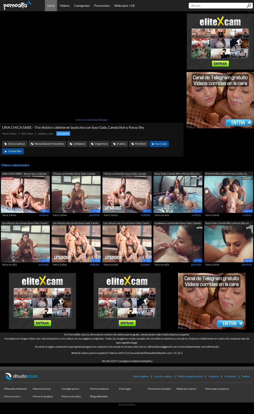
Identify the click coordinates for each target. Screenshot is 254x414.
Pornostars (102, 5)
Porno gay (125, 388)
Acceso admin (127, 404)
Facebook (230, 376)
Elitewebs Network (15, 388)
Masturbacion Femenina (49, 143)
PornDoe (140, 143)
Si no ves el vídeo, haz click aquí (92, 119)
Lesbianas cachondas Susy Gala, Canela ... (178, 223)
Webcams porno (186, 388)
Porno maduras (99, 388)
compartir (63, 133)
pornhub (94, 215)
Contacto (213, 376)
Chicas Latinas (16, 143)
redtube (145, 215)
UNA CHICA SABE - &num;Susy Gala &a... (25, 173)
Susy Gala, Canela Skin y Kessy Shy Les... (178, 173)
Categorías (82, 5)
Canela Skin (15, 151)
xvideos (44, 215)
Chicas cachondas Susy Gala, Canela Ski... (74, 174)
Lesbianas (79, 143)
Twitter (245, 376)
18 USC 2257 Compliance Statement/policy (127, 361)
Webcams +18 (124, 5)
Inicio (51, 5)
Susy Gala (161, 143)
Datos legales (141, 376)
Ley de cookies (163, 376)
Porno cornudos (71, 396)
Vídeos (65, 5)
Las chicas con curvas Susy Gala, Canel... (25, 223)
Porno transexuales (159, 388)
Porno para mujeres (217, 388)
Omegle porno (70, 388)
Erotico (121, 143)
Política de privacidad (190, 376)
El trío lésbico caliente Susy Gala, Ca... (226, 173)
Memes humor (42, 388)
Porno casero (12, 396)
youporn (145, 264)
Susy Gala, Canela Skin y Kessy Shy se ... (228, 223)
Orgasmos (101, 143)
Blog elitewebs (99, 396)
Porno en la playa (43, 396)
